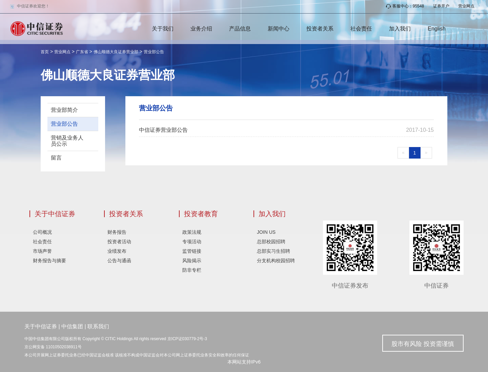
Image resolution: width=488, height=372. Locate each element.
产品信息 (240, 29)
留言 (56, 158)
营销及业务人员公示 (67, 141)
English (436, 29)
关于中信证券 (55, 213)
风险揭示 (191, 260)
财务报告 (116, 232)
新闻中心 (278, 29)
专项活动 (191, 241)
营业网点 (466, 6)
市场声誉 (42, 251)
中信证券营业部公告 (163, 130)
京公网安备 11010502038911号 (53, 347)
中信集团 (72, 326)
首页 (45, 51)
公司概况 (42, 232)
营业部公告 (154, 51)
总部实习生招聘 (273, 251)
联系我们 (98, 326)
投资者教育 (201, 213)
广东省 (82, 51)
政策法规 (191, 232)
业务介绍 (201, 29)
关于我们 (163, 29)
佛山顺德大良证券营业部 (116, 51)
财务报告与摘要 (49, 260)
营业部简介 (64, 110)
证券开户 (441, 6)
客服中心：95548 (405, 6)
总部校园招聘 (271, 241)
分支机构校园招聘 (276, 260)
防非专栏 (191, 270)
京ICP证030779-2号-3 (187, 338)
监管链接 (191, 251)
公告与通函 (119, 260)
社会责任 (361, 29)
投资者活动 (119, 241)
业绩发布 (116, 251)
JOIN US (266, 232)
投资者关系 (319, 29)
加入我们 (400, 29)
